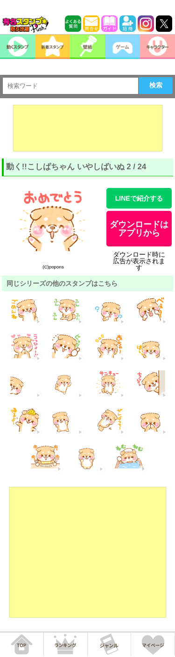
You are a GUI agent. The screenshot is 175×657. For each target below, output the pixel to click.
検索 (155, 85)
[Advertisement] (87, 128)
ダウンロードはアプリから (139, 229)
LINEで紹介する (139, 198)
